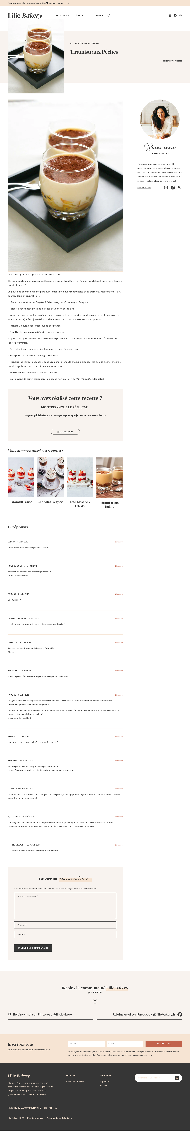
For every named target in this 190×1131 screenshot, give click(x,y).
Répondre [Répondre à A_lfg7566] (119, 816)
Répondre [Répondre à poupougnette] (119, 566)
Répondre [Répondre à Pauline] (119, 594)
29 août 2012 (26, 760)
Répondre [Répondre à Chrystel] (119, 642)
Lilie (25, 15)
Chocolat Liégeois (50, 502)
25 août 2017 (28, 817)
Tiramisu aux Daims (109, 505)
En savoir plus (144, 187)
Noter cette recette (172, 61)
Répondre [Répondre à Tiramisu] (119, 760)
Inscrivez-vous (55, 3)
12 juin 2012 (23, 736)
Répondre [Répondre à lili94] (119, 788)
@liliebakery (41, 415)
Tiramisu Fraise (21, 502)
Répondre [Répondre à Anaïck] (119, 736)
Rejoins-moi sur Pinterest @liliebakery (42, 1014)
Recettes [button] (63, 15)
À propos (81, 15)
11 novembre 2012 (24, 789)
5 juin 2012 (22, 542)
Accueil (73, 43)
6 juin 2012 (34, 618)
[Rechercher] (177, 1078)
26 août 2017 (33, 845)
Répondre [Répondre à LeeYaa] (119, 541)
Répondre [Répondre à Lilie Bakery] (119, 845)
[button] (109, 15)
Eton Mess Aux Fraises (80, 504)
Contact (98, 15)
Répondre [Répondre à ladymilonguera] (119, 618)
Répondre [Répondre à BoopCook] (119, 670)
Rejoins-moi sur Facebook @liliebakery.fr (144, 1014)
